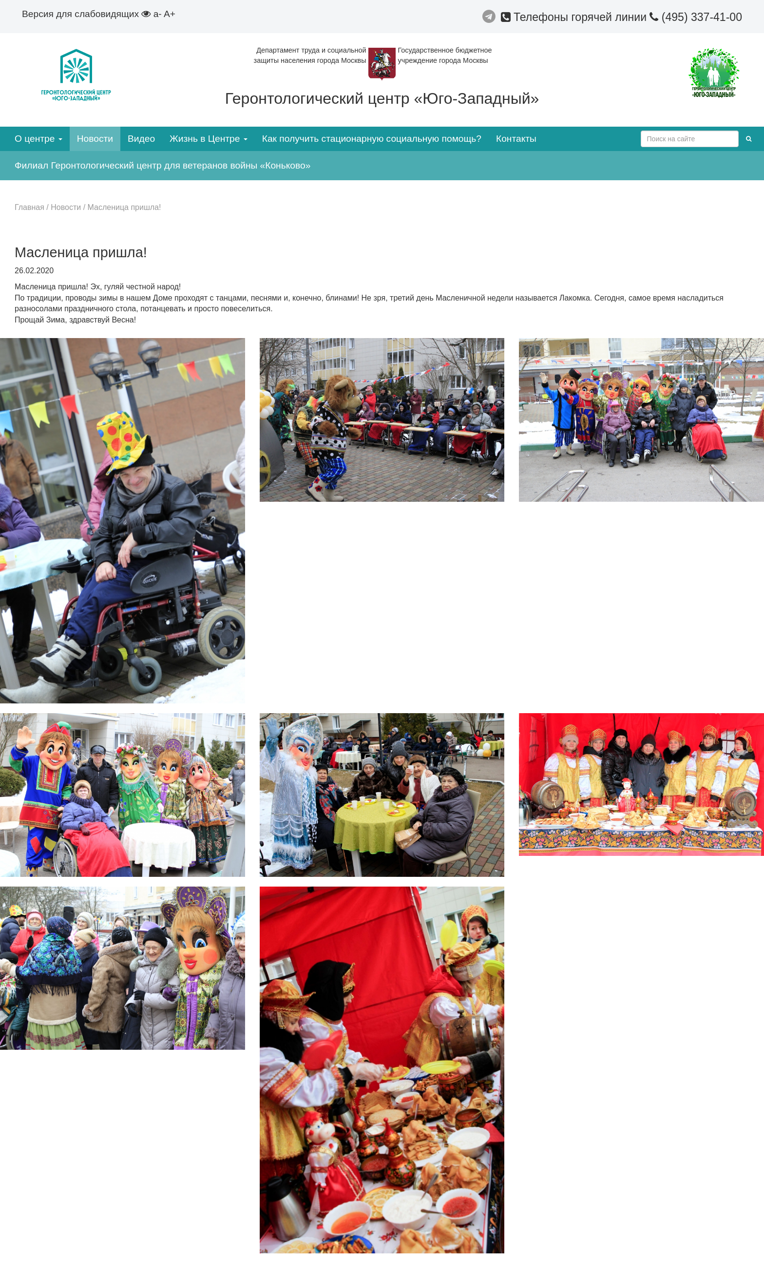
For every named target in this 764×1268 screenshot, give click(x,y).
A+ (169, 14)
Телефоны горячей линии (575, 17)
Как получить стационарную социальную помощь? (371, 138)
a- (157, 14)
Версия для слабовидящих (86, 14)
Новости (95, 138)
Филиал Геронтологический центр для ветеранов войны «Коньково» (162, 165)
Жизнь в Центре (209, 138)
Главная (29, 207)
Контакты (516, 138)
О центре (38, 138)
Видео (141, 138)
